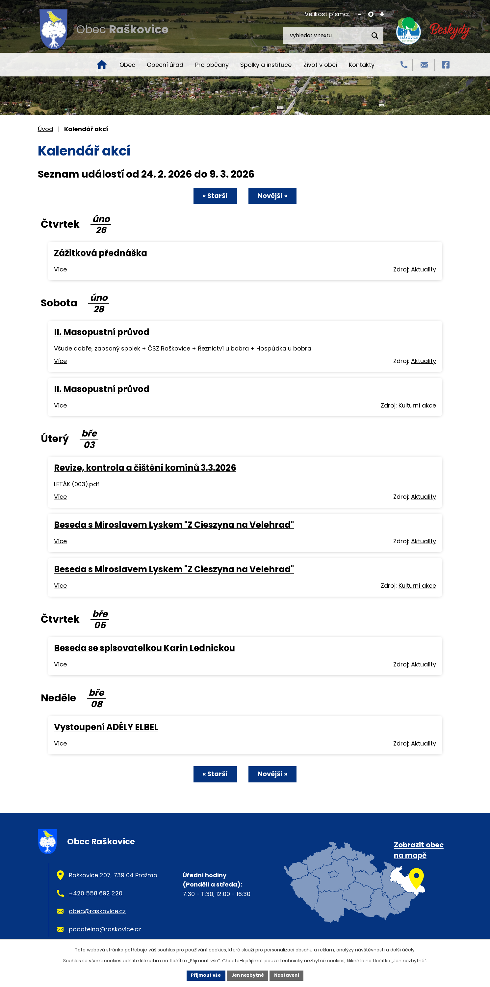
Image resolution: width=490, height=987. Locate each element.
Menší (359, 14)
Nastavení (288, 975)
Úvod (102, 64)
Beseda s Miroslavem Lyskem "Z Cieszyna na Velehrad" (174, 524)
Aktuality (423, 269)
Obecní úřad (165, 65)
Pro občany (212, 65)
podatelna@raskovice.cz (105, 928)
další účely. (403, 949)
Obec (127, 65)
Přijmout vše (204, 975)
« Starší (212, 196)
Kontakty (361, 65)
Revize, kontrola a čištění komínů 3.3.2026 (145, 467)
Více (60, 269)
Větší (381, 14)
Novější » (275, 196)
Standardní (370, 14)
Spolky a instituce (266, 65)
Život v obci (320, 65)
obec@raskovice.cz (97, 911)
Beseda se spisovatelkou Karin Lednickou (144, 648)
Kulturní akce (417, 405)
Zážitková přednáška (100, 253)
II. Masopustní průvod (101, 332)
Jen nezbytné (247, 975)
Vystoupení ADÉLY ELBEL (106, 727)
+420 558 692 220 (95, 892)
